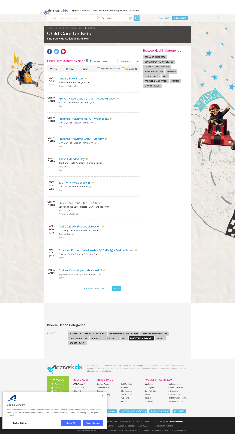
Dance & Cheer (100, 10)
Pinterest (58, 391)
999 (97, 288)
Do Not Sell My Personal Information (168, 421)
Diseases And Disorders (157, 67)
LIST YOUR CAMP (108, 411)
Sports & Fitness (81, 10)
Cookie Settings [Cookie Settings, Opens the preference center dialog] (19, 423)
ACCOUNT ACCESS (160, 411)
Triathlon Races (103, 388)
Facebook (59, 384)
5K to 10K (77, 391)
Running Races (103, 384)
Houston (147, 398)
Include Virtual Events (108, 68)
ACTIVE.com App (80, 384)
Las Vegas (148, 401)
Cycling (100, 391)
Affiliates (179, 411)
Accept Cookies (93, 423)
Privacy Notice (143, 421)
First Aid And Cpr (154, 71)
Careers (111, 426)
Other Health (152, 76)
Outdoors (134, 10)
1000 (102, 288)
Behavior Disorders (155, 57)
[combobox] (129, 61)
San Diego (148, 384)
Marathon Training (176, 401)
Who (87, 69)
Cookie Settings (176, 421)
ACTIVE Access (145, 426)
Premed (175, 81)
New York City (150, 391)
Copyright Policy (127, 421)
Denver (147, 394)
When (55, 69)
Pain (165, 76)
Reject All (71, 423)
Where (71, 69)
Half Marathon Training (177, 398)
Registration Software (164, 426)
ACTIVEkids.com (55, 11)
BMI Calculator (174, 384)
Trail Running (126, 394)
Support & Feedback (126, 426)
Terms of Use (111, 421)
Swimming (124, 401)
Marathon (124, 388)
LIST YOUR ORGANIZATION (133, 411)
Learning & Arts (118, 10)
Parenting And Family (156, 81)
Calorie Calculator (175, 388)
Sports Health (152, 86)
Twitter (57, 388)
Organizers (180, 18)
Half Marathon (126, 384)
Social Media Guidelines (86, 430)
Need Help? (164, 18)
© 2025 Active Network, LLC (131, 430)
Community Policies (108, 430)
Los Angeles (149, 388)
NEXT (116, 288)
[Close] (102, 395)
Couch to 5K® (78, 388)
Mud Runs (124, 398)
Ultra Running (126, 391)
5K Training (173, 391)
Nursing (171, 71)
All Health (75, 333)
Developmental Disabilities (159, 62)
